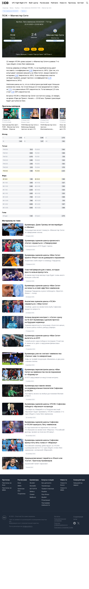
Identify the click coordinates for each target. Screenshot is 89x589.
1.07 (63, 204)
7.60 (31, 200)
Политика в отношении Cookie (63, 527)
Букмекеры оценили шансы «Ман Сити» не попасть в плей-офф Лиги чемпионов (42, 286)
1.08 (63, 207)
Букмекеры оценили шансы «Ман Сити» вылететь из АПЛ (42, 337)
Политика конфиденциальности (61, 524)
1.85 (31, 179)
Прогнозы (72, 3)
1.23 (63, 193)
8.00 (31, 204)
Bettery (32, 491)
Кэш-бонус (45, 494)
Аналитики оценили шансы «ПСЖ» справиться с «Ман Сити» (40, 302)
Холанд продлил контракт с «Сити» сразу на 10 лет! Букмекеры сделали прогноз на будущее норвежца (43, 319)
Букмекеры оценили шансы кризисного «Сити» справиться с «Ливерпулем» (42, 241)
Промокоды (46, 486)
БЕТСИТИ (33, 489)
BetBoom (33, 497)
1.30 (63, 186)
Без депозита (46, 483)
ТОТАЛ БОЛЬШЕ (6, 122)
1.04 (63, 149)
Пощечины (21, 494)
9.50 (31, 153)
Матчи (12, 8)
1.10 (63, 200)
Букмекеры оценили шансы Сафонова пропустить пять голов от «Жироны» (41, 441)
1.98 (63, 179)
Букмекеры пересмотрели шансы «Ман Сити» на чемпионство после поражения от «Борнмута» (43, 372)
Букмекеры (34, 480)
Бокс (19, 483)
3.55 (31, 182)
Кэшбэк (44, 491)
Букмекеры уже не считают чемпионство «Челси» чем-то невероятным (43, 355)
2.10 (31, 167)
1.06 (63, 153)
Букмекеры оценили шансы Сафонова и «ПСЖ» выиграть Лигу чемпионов (41, 423)
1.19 (63, 156)
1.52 (63, 141)
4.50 (31, 193)
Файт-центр (33, 3)
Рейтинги (54, 3)
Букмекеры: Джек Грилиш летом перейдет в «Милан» (44, 226)
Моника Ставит (25, 122)
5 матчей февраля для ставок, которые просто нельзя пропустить (42, 271)
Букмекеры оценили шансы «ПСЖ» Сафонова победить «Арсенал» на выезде (45, 405)
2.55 (26, 49)
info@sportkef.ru (27, 526)
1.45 (20, 141)
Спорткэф (5, 8)
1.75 (63, 167)
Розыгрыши (46, 500)
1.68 (31, 171)
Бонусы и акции (48, 480)
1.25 (63, 160)
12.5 (31, 149)
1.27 (42, 141)
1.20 (63, 190)
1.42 (31, 216)
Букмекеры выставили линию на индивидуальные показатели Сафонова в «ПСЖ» (44, 388)
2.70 (41, 49)
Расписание (44, 3)
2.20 (63, 171)
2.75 (63, 216)
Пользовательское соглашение (60, 519)
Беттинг (81, 3)
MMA (19, 486)
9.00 (31, 207)
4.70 (31, 156)
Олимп (32, 494)
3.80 (33, 49)
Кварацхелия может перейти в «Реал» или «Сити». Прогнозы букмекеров (43, 459)
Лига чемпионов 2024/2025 (10, 11)
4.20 (31, 190)
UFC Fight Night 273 (19, 3)
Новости (63, 3)
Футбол (17, 8)
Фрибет (44, 497)
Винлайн (33, 486)
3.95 (31, 160)
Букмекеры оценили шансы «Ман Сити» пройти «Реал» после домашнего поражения (44, 256)
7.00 (31, 197)
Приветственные (48, 489)
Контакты (57, 516)
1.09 (63, 197)
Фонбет (32, 483)
